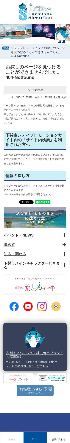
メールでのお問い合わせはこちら (27, 366)
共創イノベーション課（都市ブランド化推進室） (34, 354)
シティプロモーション (26, 48)
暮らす (9, 245)
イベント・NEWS (19, 235)
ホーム (12, 439)
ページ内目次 (35, 89)
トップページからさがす (17, 185)
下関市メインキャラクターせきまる (32, 265)
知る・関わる (15, 254)
